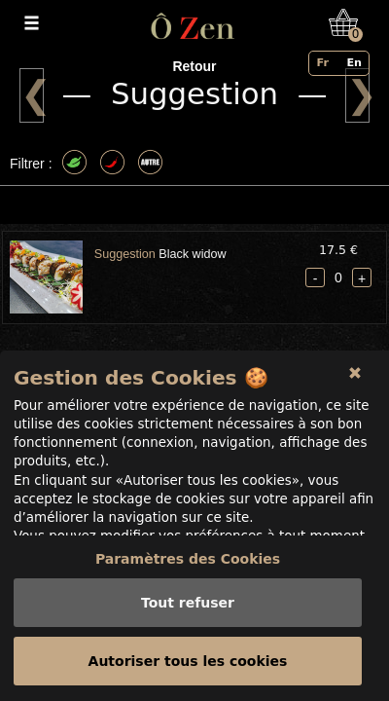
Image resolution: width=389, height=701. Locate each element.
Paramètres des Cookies (187, 559)
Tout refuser (187, 602)
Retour (194, 66)
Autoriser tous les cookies (188, 661)
